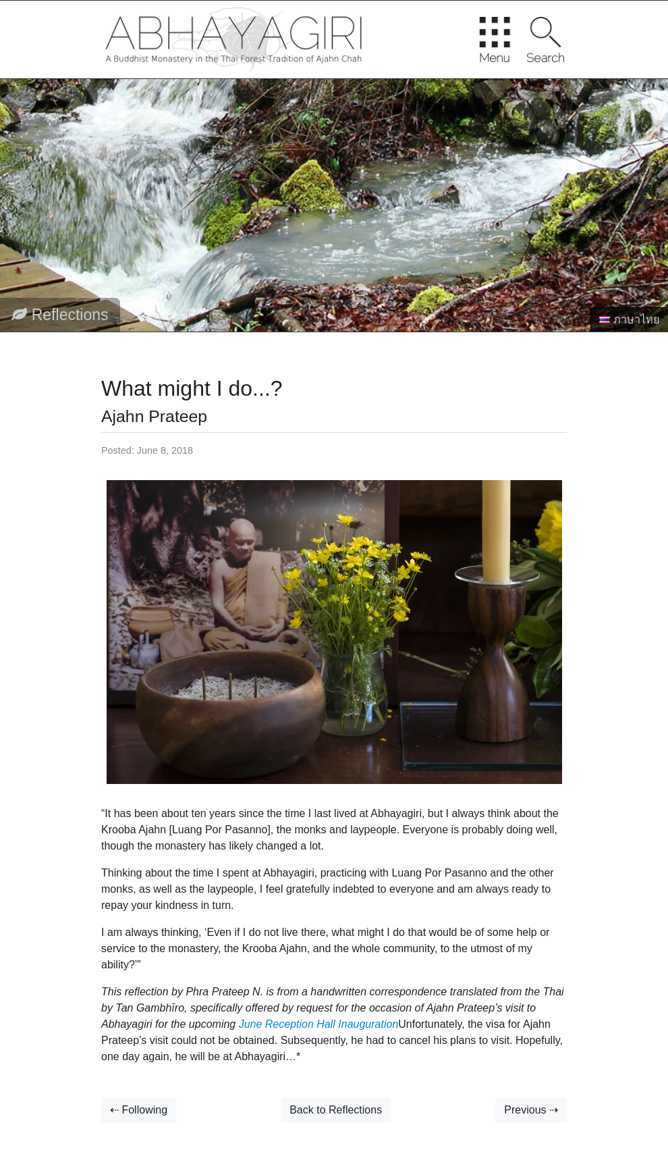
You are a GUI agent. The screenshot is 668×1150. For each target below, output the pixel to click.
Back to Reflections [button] (335, 1110)
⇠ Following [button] (138, 1110)
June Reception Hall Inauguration (319, 1024)
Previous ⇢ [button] (531, 1110)
